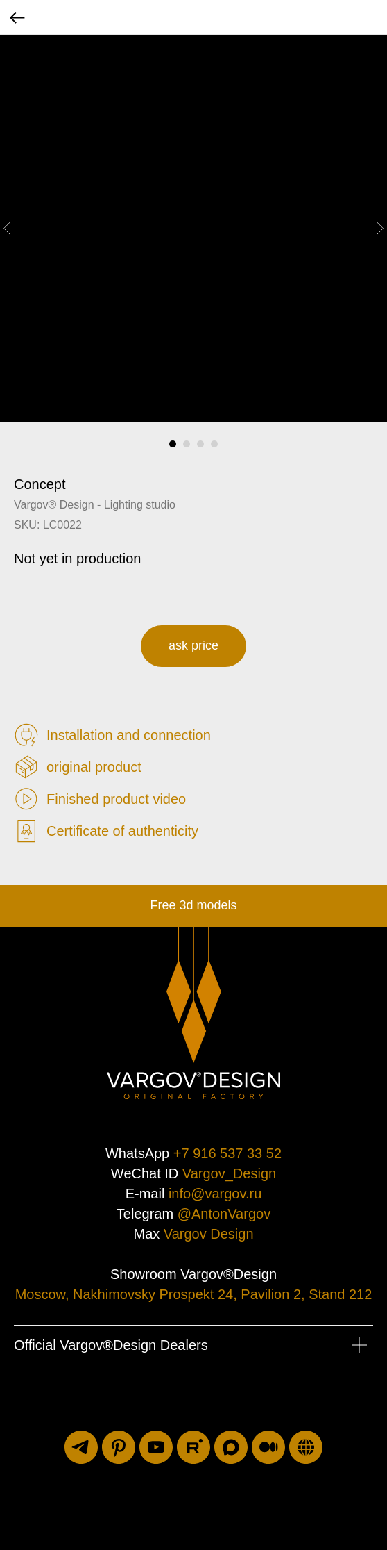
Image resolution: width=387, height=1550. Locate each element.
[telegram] (81, 1447)
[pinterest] (118, 1447)
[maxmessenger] (231, 1447)
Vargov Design (209, 1234)
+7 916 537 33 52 (227, 1153)
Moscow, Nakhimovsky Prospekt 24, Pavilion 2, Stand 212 (193, 1294)
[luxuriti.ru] (305, 1447)
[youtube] (156, 1447)
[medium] (268, 1447)
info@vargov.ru (215, 1193)
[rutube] (193, 1447)
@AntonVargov (224, 1213)
